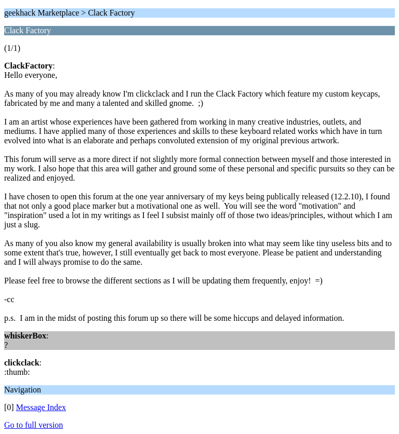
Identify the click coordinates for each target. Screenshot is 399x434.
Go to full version (33, 425)
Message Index (41, 407)
